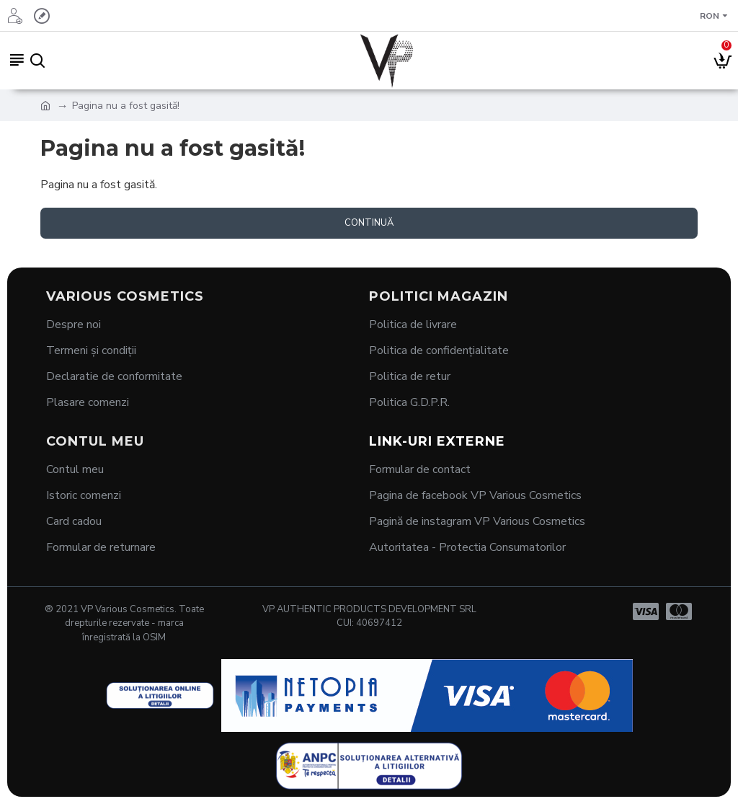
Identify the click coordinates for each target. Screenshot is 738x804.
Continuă (369, 222)
